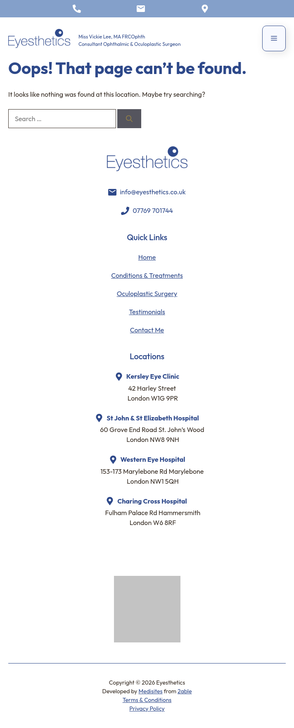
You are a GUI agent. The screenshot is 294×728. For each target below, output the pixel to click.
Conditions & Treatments (147, 275)
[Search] (129, 118)
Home (147, 257)
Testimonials (147, 312)
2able (185, 691)
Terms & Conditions (147, 700)
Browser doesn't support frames (150, 556)
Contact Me (147, 330)
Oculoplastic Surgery (147, 293)
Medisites (150, 691)
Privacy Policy (147, 708)
